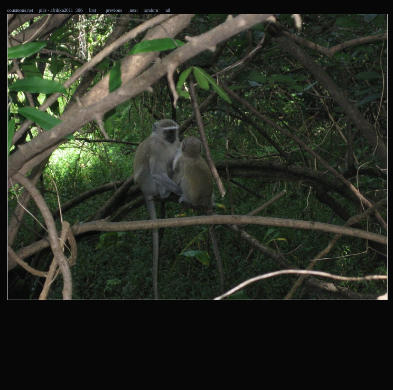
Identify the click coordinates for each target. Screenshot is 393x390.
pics (43, 10)
